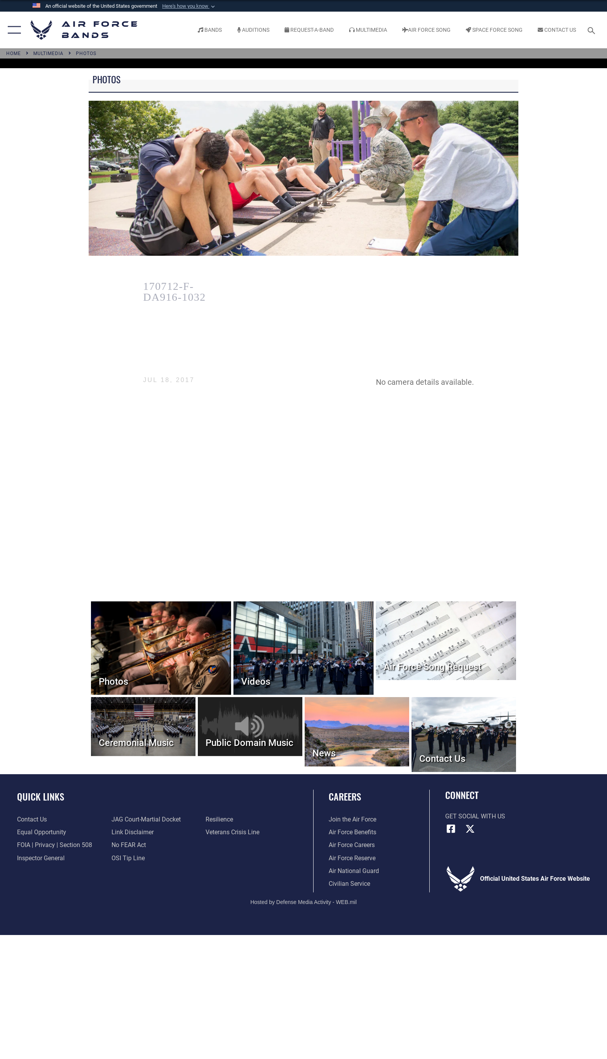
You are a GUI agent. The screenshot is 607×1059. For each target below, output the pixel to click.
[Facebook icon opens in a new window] (451, 829)
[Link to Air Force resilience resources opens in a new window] (219, 819)
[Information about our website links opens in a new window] (132, 832)
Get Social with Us (475, 816)
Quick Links (40, 796)
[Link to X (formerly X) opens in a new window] (470, 829)
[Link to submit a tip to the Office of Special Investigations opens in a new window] (128, 858)
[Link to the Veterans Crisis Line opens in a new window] (232, 832)
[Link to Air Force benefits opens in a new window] (352, 832)
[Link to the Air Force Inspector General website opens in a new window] (41, 858)
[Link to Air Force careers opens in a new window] (352, 845)
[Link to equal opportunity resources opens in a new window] (41, 832)
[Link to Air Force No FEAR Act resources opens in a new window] (128, 845)
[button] (189, 6)
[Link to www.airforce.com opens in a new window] (352, 819)
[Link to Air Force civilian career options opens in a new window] (349, 883)
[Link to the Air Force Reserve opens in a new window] (352, 858)
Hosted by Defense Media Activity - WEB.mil (303, 902)
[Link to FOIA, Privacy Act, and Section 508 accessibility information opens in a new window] (54, 845)
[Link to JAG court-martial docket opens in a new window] (146, 819)
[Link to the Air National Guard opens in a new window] (354, 871)
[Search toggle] (592, 30)
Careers (345, 796)
